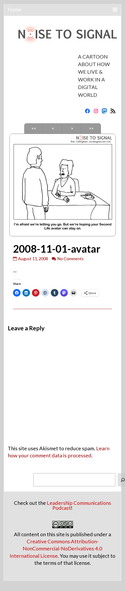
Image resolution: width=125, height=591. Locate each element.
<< (33, 128)
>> (91, 128)
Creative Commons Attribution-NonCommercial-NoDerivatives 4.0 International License (56, 548)
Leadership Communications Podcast (79, 505)
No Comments (70, 258)
